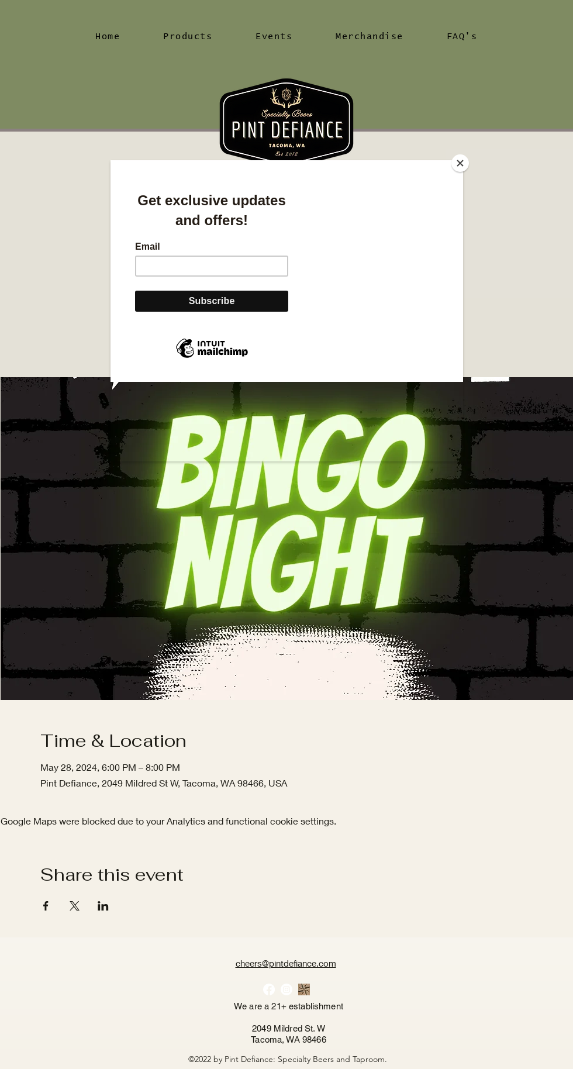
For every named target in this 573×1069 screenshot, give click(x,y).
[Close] (460, 163)
